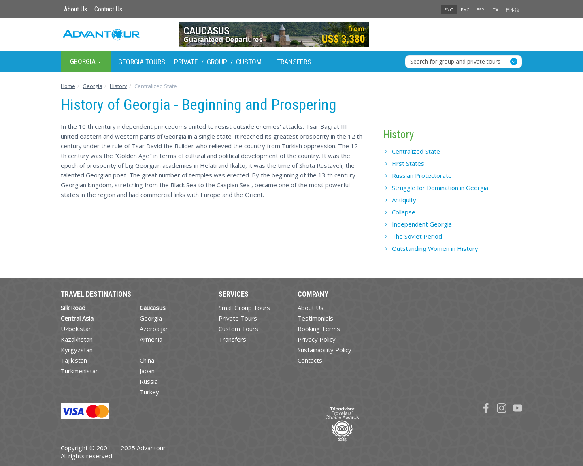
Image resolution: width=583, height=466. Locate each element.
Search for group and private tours (455, 61)
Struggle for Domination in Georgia (440, 188)
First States (408, 163)
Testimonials (315, 318)
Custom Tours (238, 329)
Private (186, 62)
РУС (465, 9)
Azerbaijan (154, 329)
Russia (149, 381)
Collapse (403, 212)
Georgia (151, 318)
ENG (448, 9)
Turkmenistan (80, 371)
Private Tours (238, 318)
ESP (480, 9)
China (147, 360)
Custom (249, 62)
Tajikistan (74, 360)
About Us (75, 9)
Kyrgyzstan (77, 350)
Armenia (151, 339)
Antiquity (404, 200)
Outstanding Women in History (435, 248)
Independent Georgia (422, 224)
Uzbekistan (76, 329)
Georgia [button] (85, 61)
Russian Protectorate (422, 175)
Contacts (310, 360)
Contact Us (108, 9)
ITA (495, 9)
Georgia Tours (141, 62)
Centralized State (416, 151)
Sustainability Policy (324, 350)
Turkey (149, 392)
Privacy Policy (317, 339)
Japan (147, 371)
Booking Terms (319, 329)
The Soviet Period (417, 236)
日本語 (512, 9)
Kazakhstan (77, 339)
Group (217, 62)
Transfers (294, 62)
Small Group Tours (244, 308)
